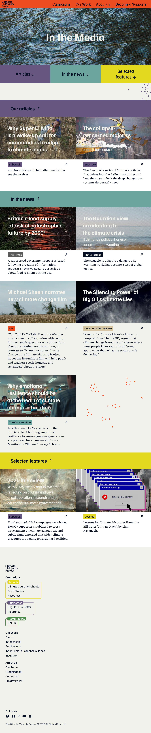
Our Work (11, 632)
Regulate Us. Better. (20, 607)
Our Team (11, 667)
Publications (13, 646)
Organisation (13, 671)
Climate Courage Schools (23, 586)
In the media (13, 641)
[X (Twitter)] (18, 716)
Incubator (11, 655)
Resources (14, 595)
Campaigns (13, 577)
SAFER (12, 623)
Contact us (12, 676)
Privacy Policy (14, 681)
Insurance (14, 611)
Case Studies (16, 591)
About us (11, 662)
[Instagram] (7, 716)
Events (9, 637)
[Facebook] (13, 716)
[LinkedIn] (30, 716)
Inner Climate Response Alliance (25, 651)
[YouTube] (24, 716)
